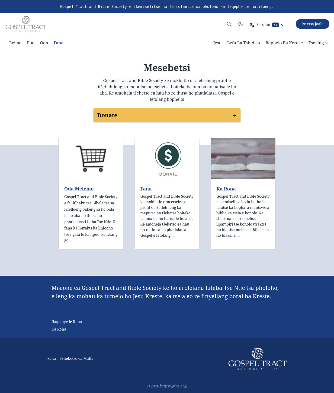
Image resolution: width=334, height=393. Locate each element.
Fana (58, 43)
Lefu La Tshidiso (243, 43)
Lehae (15, 43)
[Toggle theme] (241, 24)
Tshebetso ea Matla (76, 358)
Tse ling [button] (318, 43)
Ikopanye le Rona (66, 321)
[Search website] (229, 24)
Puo (31, 43)
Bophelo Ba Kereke (284, 43)
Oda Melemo (79, 189)
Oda (44, 43)
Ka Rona (226, 189)
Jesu (217, 43)
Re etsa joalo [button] (313, 23)
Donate (107, 115)
